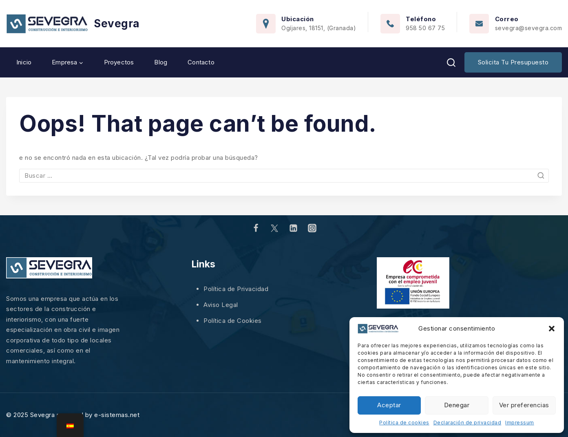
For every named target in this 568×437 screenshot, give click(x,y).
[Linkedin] (293, 228)
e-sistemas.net (116, 415)
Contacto (201, 62)
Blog (160, 62)
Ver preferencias (524, 405)
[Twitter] (274, 228)
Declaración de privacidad (467, 422)
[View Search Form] (451, 62)
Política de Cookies (232, 320)
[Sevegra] (73, 24)
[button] (552, 328)
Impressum (519, 422)
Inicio (23, 62)
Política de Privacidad (235, 289)
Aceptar (389, 405)
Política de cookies (404, 422)
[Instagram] (312, 228)
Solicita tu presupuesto (513, 62)
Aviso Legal (220, 305)
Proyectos (119, 62)
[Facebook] (255, 228)
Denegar (457, 405)
